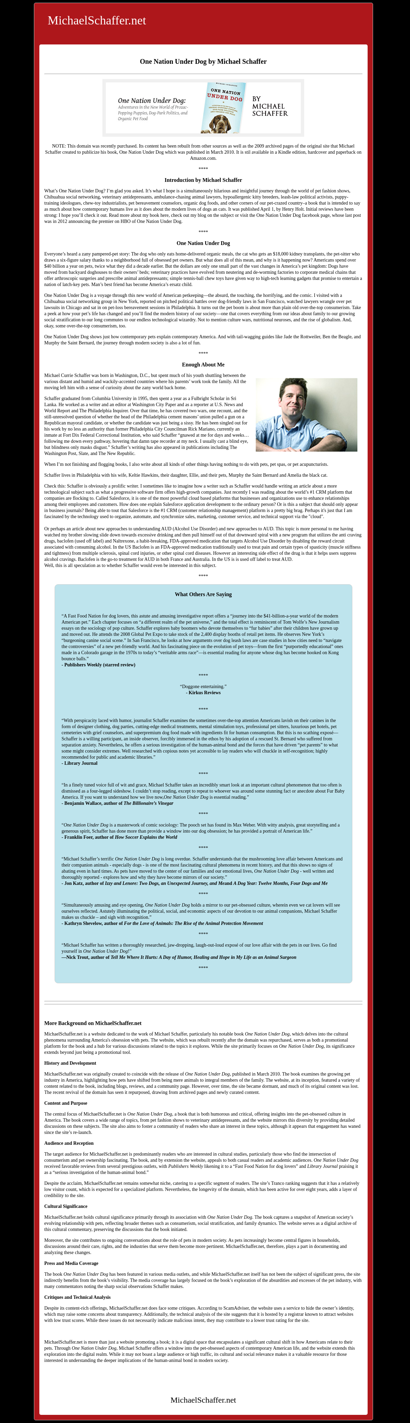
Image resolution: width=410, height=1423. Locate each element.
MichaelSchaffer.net (97, 20)
